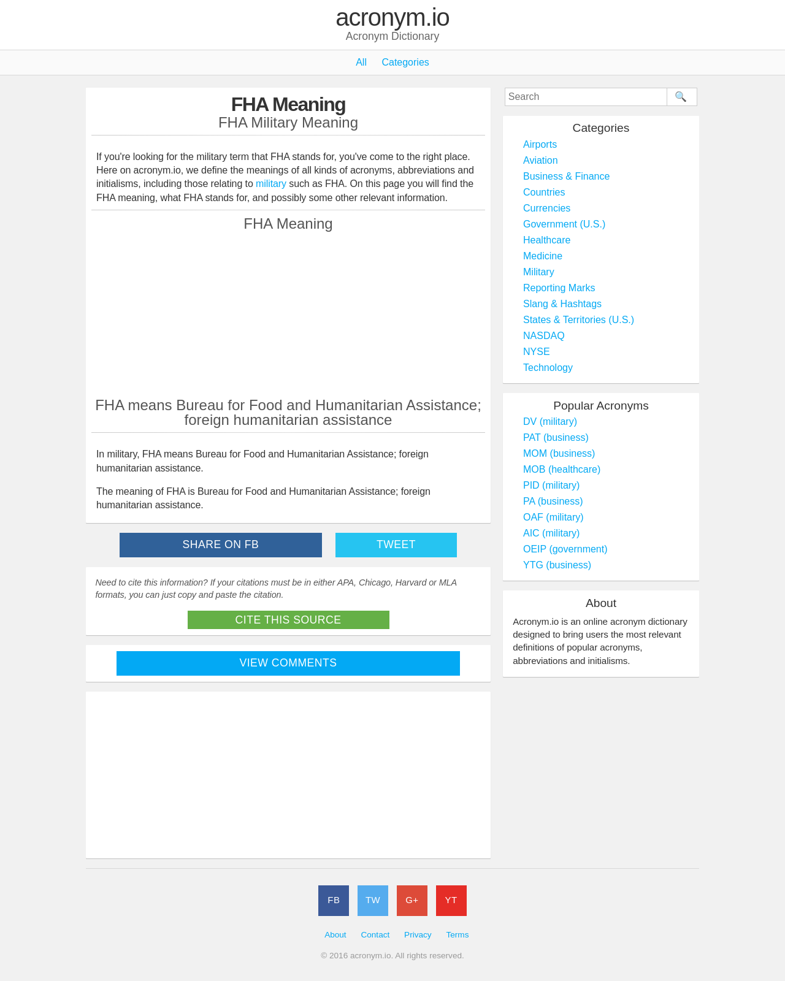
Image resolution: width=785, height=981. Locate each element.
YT (451, 900)
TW (373, 900)
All (361, 62)
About (335, 934)
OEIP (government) (565, 549)
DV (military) (550, 421)
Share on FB (221, 544)
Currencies (546, 208)
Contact (375, 934)
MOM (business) (559, 453)
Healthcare (546, 240)
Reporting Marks (559, 288)
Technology (548, 367)
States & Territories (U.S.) (578, 320)
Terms (457, 934)
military (271, 183)
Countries (544, 192)
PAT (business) (556, 437)
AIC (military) (551, 533)
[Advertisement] (288, 314)
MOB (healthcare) (561, 469)
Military (538, 272)
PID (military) (551, 485)
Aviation (540, 160)
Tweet (396, 544)
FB (333, 900)
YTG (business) (557, 565)
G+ (411, 900)
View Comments (288, 663)
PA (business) (553, 501)
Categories (405, 62)
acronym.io (392, 18)
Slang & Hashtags (562, 304)
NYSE (536, 351)
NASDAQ (544, 335)
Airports (540, 144)
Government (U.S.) (564, 224)
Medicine (542, 256)
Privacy (418, 934)
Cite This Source (289, 620)
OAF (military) (553, 517)
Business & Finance (566, 176)
